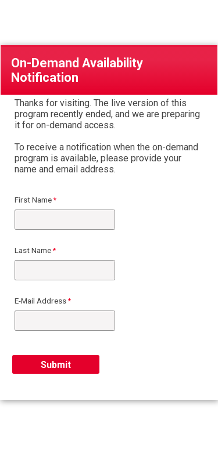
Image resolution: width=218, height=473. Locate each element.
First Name (33, 199)
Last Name (33, 250)
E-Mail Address (40, 300)
